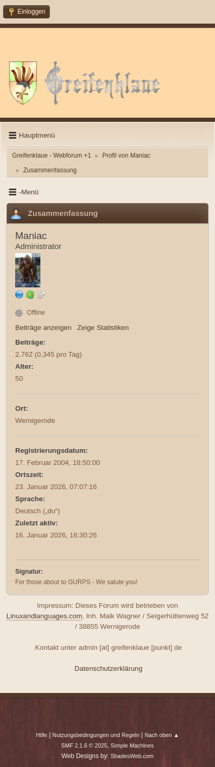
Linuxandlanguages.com (44, 616)
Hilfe (41, 735)
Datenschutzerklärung (108, 668)
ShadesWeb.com (132, 756)
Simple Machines (132, 745)
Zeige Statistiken (103, 327)
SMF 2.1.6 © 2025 (84, 745)
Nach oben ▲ (162, 735)
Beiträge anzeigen (43, 327)
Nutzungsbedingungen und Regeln (95, 735)
